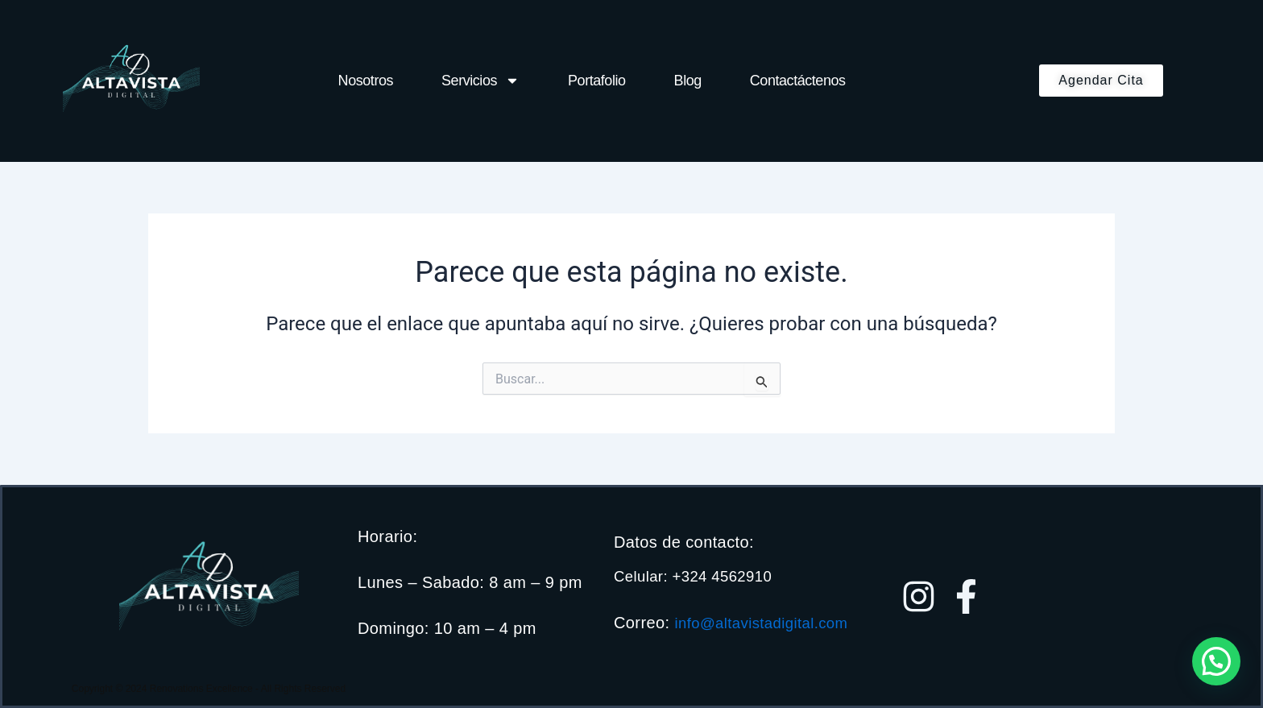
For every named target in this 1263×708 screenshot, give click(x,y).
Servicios (480, 80)
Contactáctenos (798, 80)
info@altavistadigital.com (707, 631)
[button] (1216, 661)
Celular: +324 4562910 (699, 568)
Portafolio (597, 80)
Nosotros (365, 80)
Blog (688, 80)
